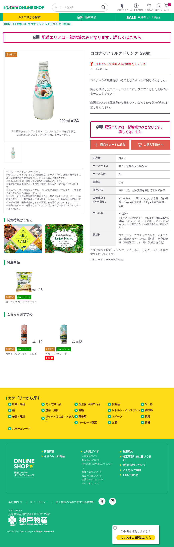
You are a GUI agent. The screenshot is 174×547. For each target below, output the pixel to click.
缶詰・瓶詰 (18, 416)
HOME (8, 24)
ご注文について (89, 456)
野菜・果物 (18, 404)
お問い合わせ (130, 474)
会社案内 (15, 502)
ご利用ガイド (91, 451)
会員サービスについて (93, 479)
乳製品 (116, 404)
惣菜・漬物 (51, 410)
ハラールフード (21, 428)
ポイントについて (90, 483)
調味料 (149, 410)
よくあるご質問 (132, 470)
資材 (147, 422)
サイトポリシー (39, 502)
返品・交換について (92, 475)
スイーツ (117, 416)
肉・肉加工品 (53, 404)
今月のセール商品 (143, 17)
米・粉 (149, 404)
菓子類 (82, 416)
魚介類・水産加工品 (89, 404)
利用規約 (128, 451)
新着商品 (86, 17)
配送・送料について (92, 471)
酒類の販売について (134, 464)
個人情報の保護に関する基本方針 (75, 502)
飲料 (20, 24)
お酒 (114, 422)
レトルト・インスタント (126, 410)
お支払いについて (90, 460)
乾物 (81, 410)
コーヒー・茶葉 (88, 422)
